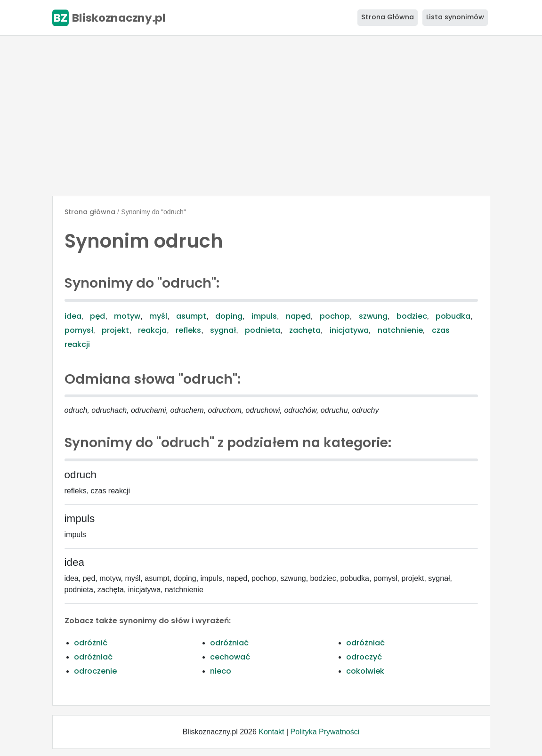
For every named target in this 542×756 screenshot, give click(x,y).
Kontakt (271, 732)
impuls (264, 316)
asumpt (191, 316)
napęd (298, 316)
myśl (158, 316)
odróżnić (90, 642)
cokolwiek (365, 671)
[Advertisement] (271, 116)
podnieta (262, 330)
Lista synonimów (455, 17)
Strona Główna (387, 17)
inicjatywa (349, 330)
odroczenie (95, 671)
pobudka (453, 316)
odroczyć (364, 656)
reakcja (152, 330)
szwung (373, 316)
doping (229, 316)
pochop (335, 316)
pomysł (79, 330)
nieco (220, 671)
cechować (230, 656)
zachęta (305, 330)
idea (73, 316)
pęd (97, 316)
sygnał (223, 330)
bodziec (411, 316)
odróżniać (229, 642)
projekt (115, 330)
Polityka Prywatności (325, 732)
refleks (188, 330)
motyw (127, 316)
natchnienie (400, 330)
